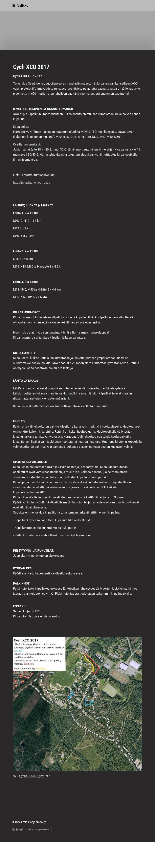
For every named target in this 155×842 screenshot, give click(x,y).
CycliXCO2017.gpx (31, 776)
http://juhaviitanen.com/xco (31, 182)
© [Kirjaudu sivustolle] (13, 822)
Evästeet (17, 829)
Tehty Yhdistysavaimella (38, 829)
